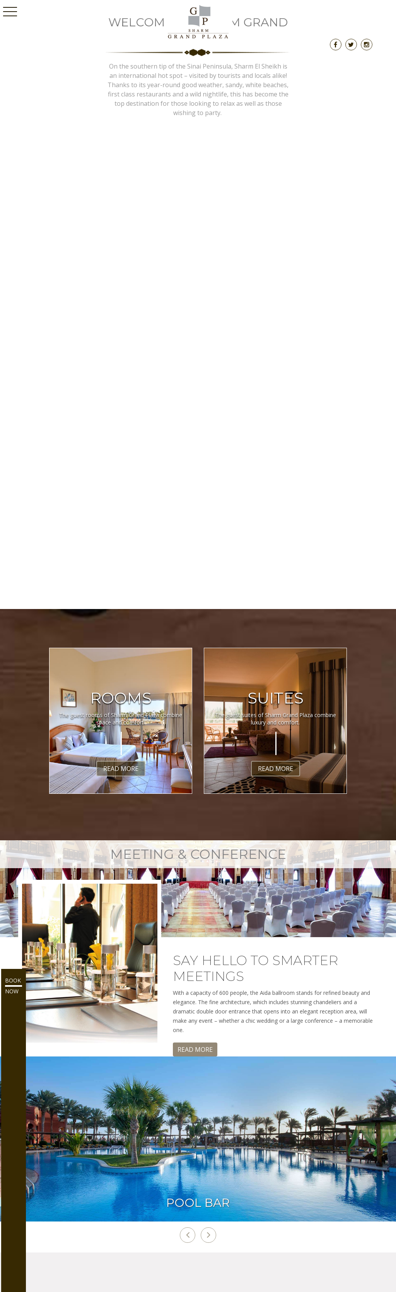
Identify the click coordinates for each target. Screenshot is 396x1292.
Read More (120, 768)
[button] (187, 1235)
